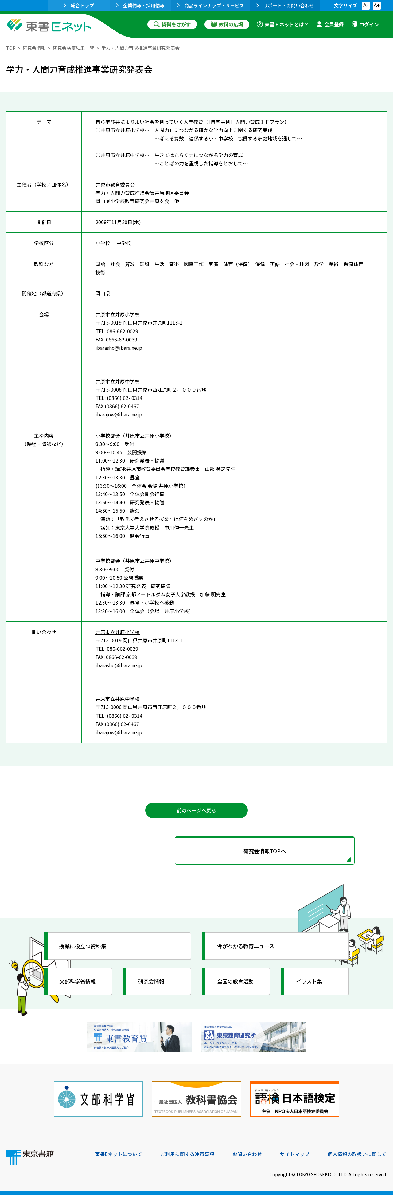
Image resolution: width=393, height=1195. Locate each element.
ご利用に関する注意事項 (188, 1153)
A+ (377, 5)
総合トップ (79, 5)
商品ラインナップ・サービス (210, 5)
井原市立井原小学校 (117, 314)
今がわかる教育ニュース (248, 947)
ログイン (365, 24)
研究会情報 (34, 48)
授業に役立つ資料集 (85, 947)
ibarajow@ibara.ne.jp (119, 414)
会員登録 (330, 24)
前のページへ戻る (196, 810)
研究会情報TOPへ (196, 852)
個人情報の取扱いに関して (357, 1153)
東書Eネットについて (118, 1153)
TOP (11, 48)
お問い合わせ (247, 1153)
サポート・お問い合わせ (285, 5)
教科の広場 (227, 24)
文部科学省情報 (79, 982)
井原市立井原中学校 (117, 381)
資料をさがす (172, 24)
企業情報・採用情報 (140, 5)
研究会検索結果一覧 (73, 48)
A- (365, 5)
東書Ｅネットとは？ (283, 24)
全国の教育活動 (237, 982)
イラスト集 (310, 982)
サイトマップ (295, 1153)
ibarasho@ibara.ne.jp (119, 347)
